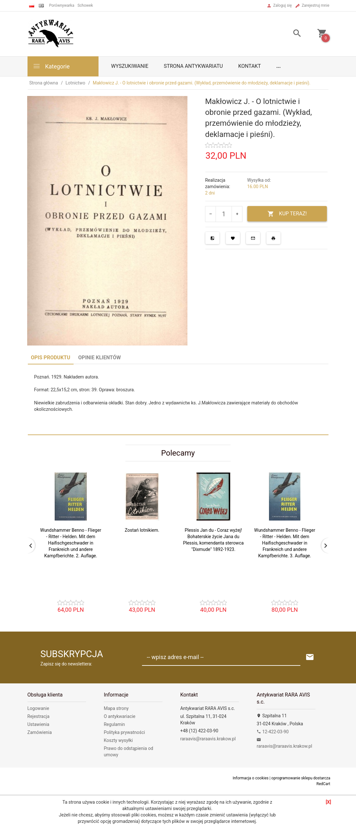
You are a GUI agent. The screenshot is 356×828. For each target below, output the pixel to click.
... (278, 66)
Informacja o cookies (250, 778)
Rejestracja (39, 716)
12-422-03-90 (273, 731)
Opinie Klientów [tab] (99, 357)
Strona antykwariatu (193, 66)
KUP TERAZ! (287, 214)
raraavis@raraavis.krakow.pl (207, 738)
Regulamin (114, 724)
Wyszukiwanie (129, 66)
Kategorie (51, 66)
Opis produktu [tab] (50, 357)
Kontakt (249, 66)
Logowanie (38, 708)
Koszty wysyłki (118, 740)
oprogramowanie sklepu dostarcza (300, 778)
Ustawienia (39, 724)
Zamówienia (40, 732)
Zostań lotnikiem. (142, 530)
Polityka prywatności (124, 732)
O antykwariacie (119, 716)
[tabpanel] (178, 399)
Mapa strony (116, 708)
